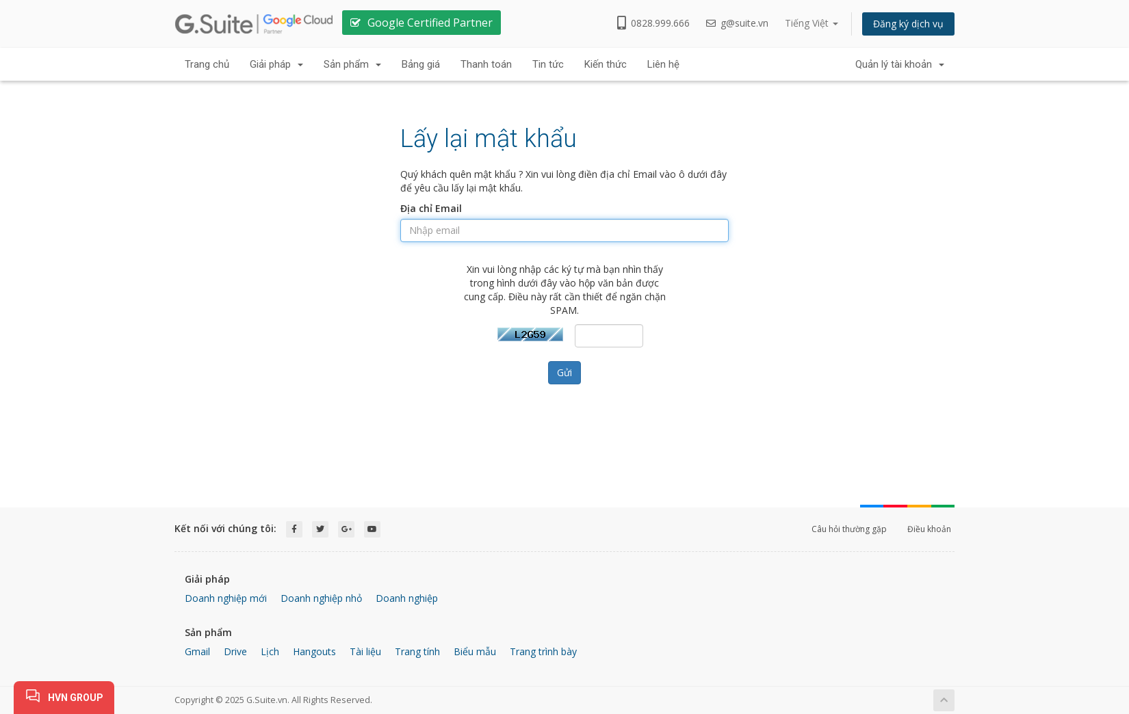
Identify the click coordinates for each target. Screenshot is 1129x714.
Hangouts (314, 651)
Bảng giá (421, 64)
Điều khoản (929, 529)
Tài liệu (365, 651)
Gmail (197, 651)
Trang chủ (207, 64)
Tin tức (548, 64)
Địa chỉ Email (431, 208)
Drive (235, 651)
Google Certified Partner (430, 22)
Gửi (564, 372)
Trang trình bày (543, 651)
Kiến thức (605, 64)
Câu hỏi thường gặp (849, 529)
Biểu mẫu (475, 651)
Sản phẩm (352, 64)
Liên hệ (663, 64)
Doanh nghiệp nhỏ (321, 598)
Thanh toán (486, 64)
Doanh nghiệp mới (226, 598)
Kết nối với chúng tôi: (225, 528)
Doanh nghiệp (407, 598)
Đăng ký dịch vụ (908, 23)
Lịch (270, 651)
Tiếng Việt (811, 22)
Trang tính (417, 651)
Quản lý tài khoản (899, 64)
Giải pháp (276, 64)
